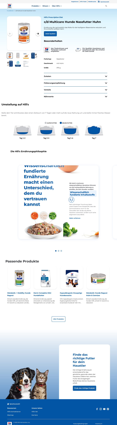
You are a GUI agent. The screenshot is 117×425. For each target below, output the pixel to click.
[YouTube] (104, 398)
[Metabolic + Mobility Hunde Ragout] (19, 277)
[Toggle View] (106, 6)
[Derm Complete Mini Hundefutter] (45, 277)
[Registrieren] (74, 2)
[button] (38, 33)
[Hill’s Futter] (83, 2)
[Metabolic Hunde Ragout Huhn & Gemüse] (98, 277)
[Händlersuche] (92, 2)
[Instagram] (100, 398)
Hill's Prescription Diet (53, 17)
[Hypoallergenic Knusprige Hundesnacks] (71, 277)
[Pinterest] (108, 398)
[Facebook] (97, 398)
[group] (58, 197)
